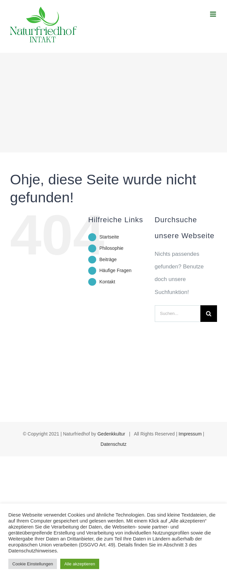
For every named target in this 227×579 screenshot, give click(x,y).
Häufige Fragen (115, 270)
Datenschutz (113, 444)
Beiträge (107, 259)
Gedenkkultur (111, 433)
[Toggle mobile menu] (213, 14)
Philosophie (111, 248)
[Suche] (208, 313)
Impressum (190, 433)
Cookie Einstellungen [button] (32, 563)
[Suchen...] (177, 313)
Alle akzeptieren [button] (79, 563)
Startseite (109, 237)
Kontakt (107, 281)
